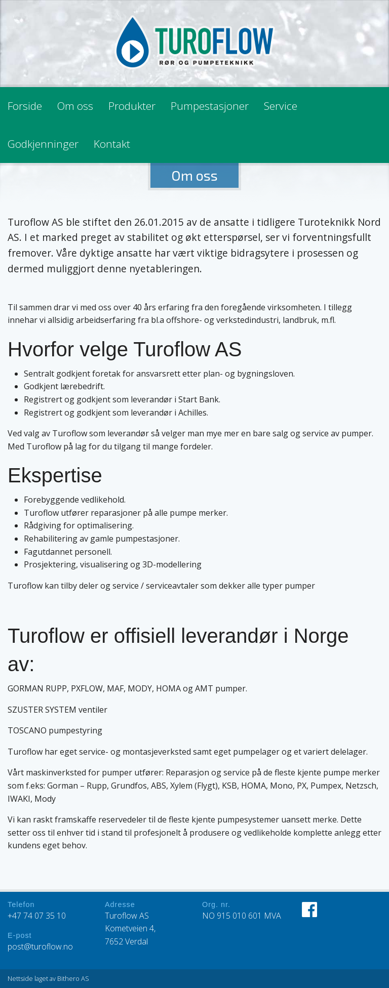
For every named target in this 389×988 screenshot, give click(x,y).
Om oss (75, 106)
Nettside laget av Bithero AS (48, 978)
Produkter (131, 106)
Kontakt (112, 144)
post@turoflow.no (40, 946)
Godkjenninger (43, 144)
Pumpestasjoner (210, 106)
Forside (25, 106)
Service (280, 106)
